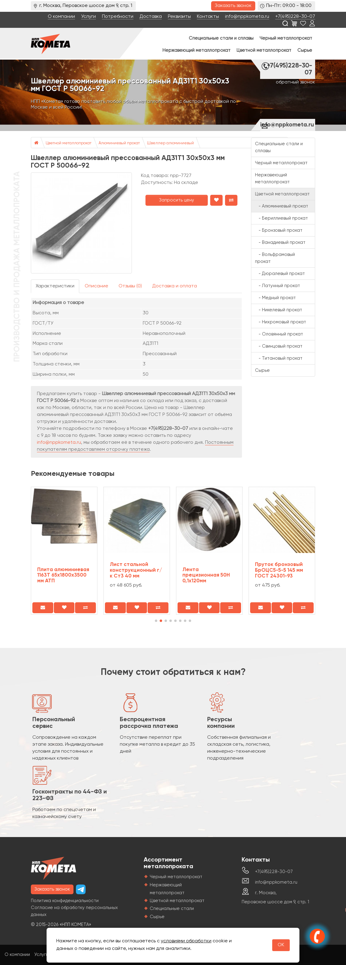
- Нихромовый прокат (280, 322)
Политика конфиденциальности (65, 900)
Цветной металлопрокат (264, 50)
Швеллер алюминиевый (170, 143)
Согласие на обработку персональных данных (74, 911)
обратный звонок (295, 82)
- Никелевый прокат (278, 310)
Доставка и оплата (174, 286)
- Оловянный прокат (279, 334)
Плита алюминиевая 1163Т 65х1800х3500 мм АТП (63, 575)
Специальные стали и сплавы (221, 38)
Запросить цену (176, 200)
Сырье (304, 50)
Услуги (88, 16)
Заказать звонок (233, 5)
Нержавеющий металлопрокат (196, 50)
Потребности (117, 16)
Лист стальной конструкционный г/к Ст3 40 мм (136, 570)
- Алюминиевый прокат (281, 206)
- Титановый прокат (278, 358)
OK (281, 945)
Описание (96, 286)
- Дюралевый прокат (280, 273)
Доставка (150, 16)
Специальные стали (172, 908)
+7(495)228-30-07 (295, 16)
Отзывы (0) (130, 286)
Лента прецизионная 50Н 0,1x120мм (206, 575)
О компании (61, 16)
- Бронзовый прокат (278, 230)
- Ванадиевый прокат (280, 242)
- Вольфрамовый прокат (275, 258)
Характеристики (55, 286)
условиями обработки (186, 941)
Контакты (208, 16)
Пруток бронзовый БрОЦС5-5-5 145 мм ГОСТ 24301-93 (279, 570)
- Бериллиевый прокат (281, 218)
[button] (156, 621)
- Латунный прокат (277, 285)
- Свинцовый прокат (278, 346)
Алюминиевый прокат (119, 143)
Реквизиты (179, 16)
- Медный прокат (275, 298)
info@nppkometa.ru (247, 16)
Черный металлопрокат (286, 38)
